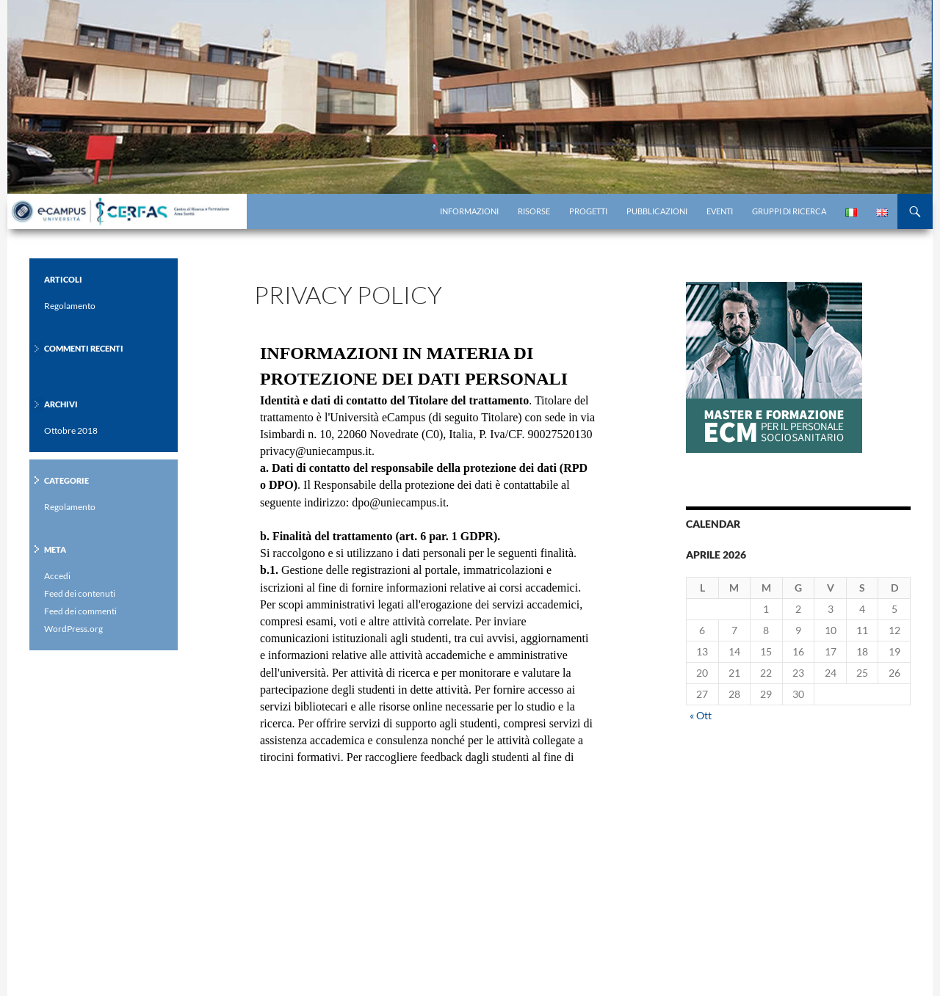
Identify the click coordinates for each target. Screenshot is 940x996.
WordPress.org (73, 628)
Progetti (588, 211)
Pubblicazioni (656, 211)
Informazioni (469, 211)
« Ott (701, 715)
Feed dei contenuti (79, 593)
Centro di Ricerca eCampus (135, 211)
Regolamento (69, 305)
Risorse (534, 211)
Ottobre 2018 (71, 430)
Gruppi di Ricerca (789, 211)
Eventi (719, 211)
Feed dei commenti (80, 611)
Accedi (57, 575)
